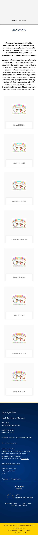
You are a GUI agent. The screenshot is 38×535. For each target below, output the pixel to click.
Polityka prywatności (8, 471)
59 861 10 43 (11, 449)
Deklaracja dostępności (9, 468)
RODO (3, 473)
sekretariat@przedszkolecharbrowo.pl (18, 451)
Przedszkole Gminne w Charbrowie (24, 525)
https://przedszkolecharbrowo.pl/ (16, 454)
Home (14, 20)
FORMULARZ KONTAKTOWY (11, 463)
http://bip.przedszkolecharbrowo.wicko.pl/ (15, 458)
